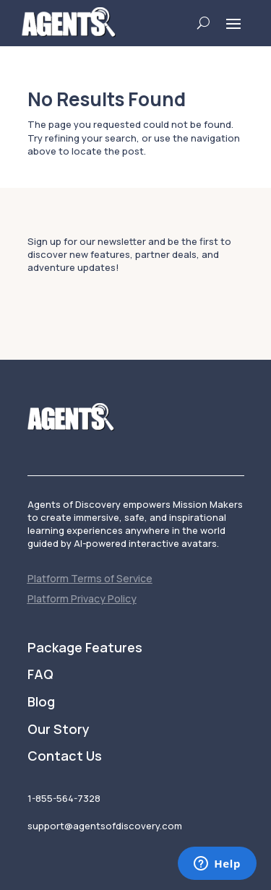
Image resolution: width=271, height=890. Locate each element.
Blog (41, 702)
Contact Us (64, 756)
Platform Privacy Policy (82, 598)
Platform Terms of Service (89, 578)
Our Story (58, 730)
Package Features (84, 648)
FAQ (40, 675)
